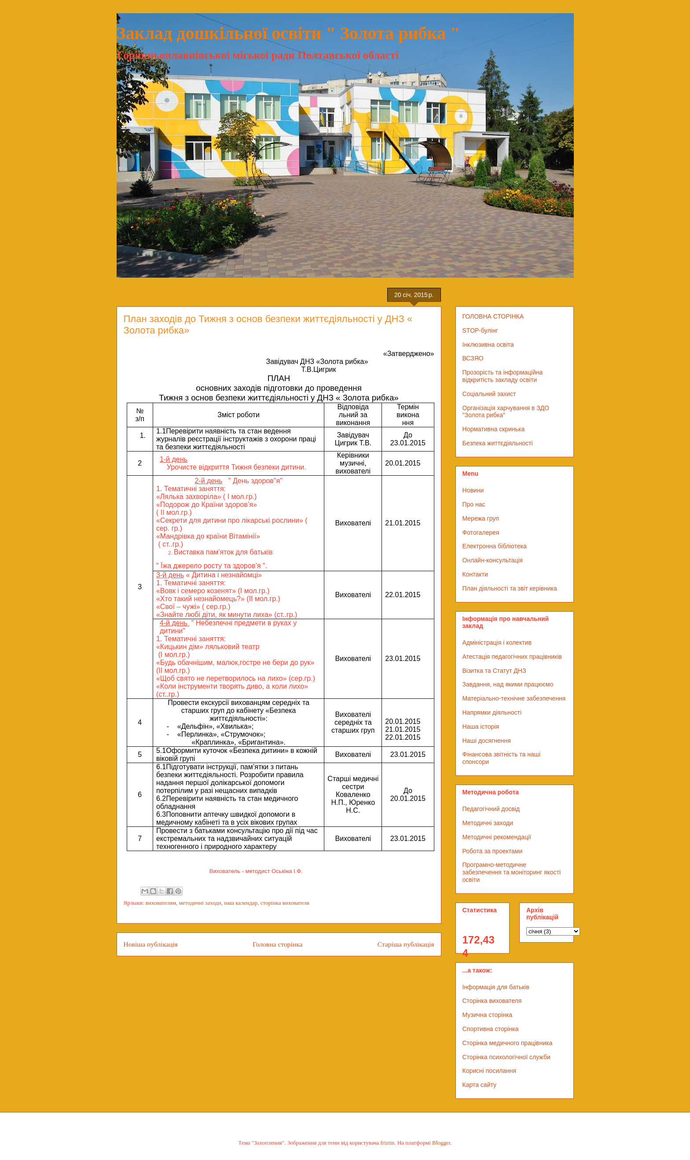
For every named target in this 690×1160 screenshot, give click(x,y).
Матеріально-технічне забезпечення (514, 698)
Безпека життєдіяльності (497, 443)
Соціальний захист (489, 393)
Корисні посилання (489, 1070)
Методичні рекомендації (497, 837)
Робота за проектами (492, 851)
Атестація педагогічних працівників (512, 656)
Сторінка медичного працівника (507, 1042)
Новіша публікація (151, 944)
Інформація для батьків (495, 987)
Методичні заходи (487, 822)
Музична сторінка (487, 1014)
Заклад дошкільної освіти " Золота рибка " (288, 33)
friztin (388, 1142)
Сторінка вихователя (492, 1000)
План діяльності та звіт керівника (509, 588)
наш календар (240, 902)
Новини (473, 490)
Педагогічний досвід (491, 808)
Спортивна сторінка (490, 1028)
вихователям (161, 902)
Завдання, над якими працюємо (508, 684)
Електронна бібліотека (494, 546)
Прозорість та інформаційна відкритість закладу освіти (502, 376)
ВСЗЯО (473, 358)
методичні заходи (200, 902)
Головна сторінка (277, 944)
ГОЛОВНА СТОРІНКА (493, 316)
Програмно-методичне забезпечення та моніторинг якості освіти (511, 872)
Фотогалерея (480, 532)
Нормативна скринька (493, 429)
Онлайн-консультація (492, 560)
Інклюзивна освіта (488, 344)
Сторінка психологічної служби (506, 1057)
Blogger (441, 1142)
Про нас (473, 504)
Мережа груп (480, 518)
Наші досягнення (486, 740)
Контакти (475, 574)
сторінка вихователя (285, 902)
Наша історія (480, 726)
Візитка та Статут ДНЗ (494, 670)
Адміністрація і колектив (497, 642)
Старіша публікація (406, 944)
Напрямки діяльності (492, 712)
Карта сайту (479, 1084)
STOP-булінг (480, 330)
